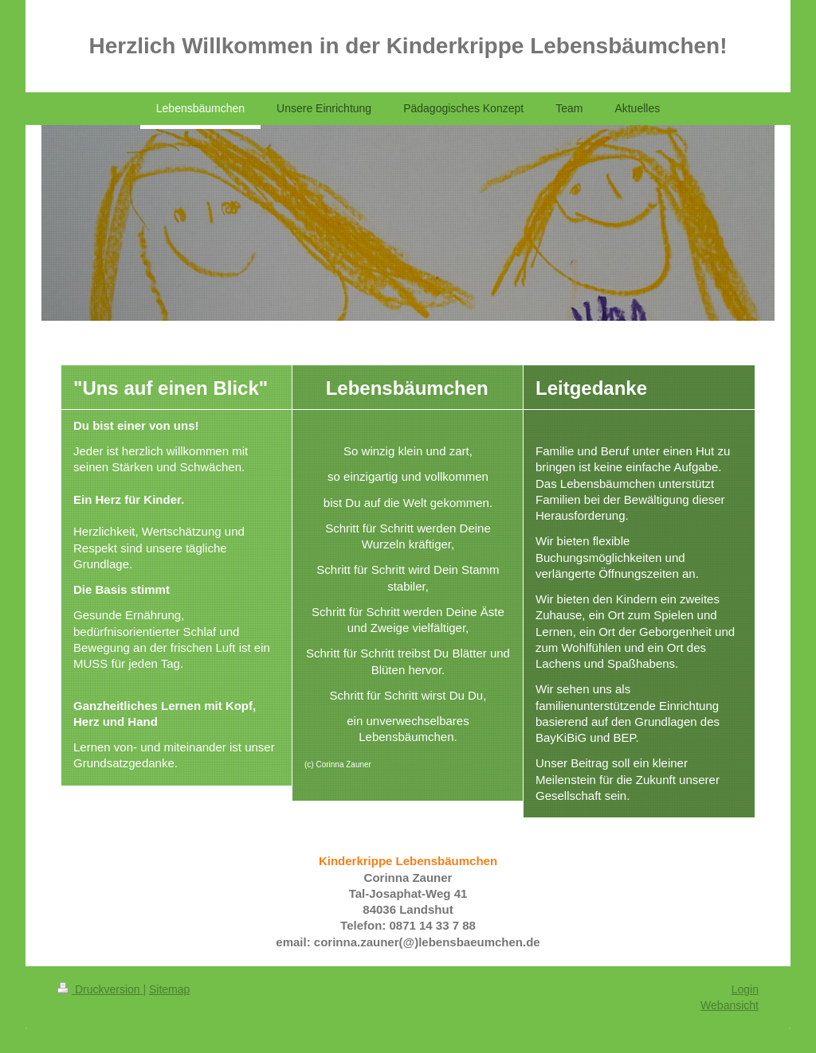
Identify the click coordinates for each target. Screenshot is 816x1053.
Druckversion (100, 989)
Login (745, 989)
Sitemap (169, 989)
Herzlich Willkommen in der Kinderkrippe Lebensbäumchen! (407, 45)
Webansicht (729, 1005)
